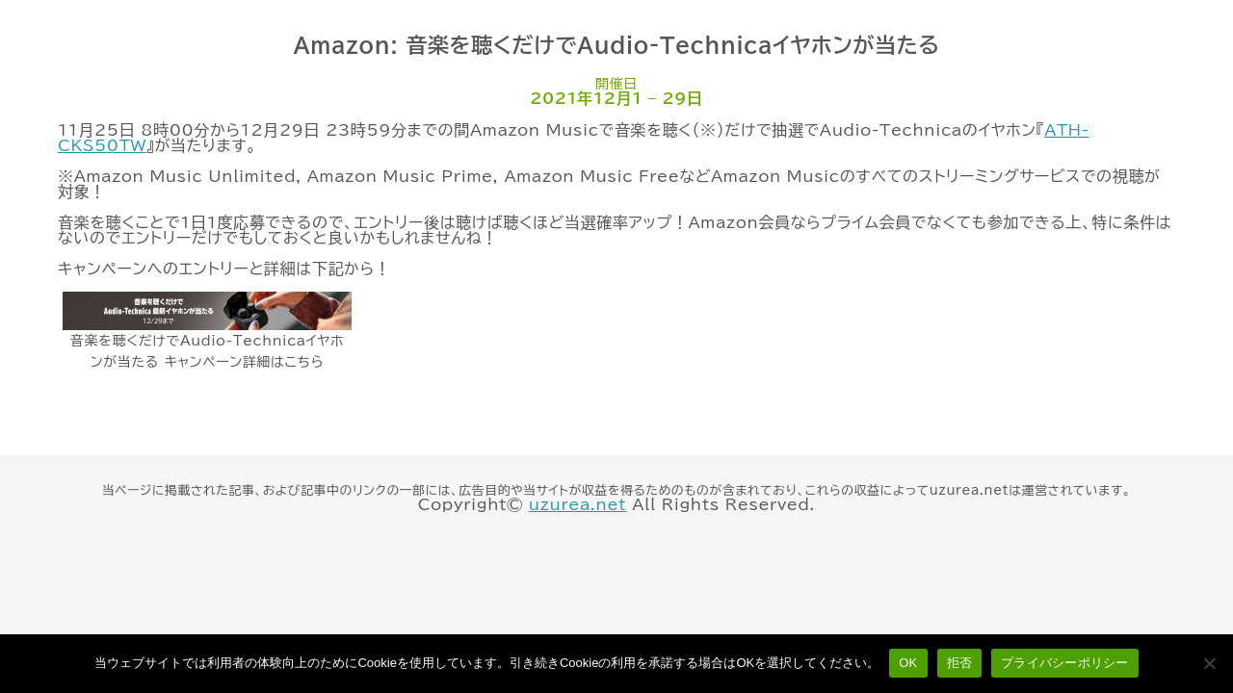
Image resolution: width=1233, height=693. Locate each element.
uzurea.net (577, 504)
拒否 (960, 662)
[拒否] (1209, 663)
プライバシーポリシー (1065, 662)
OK (908, 662)
